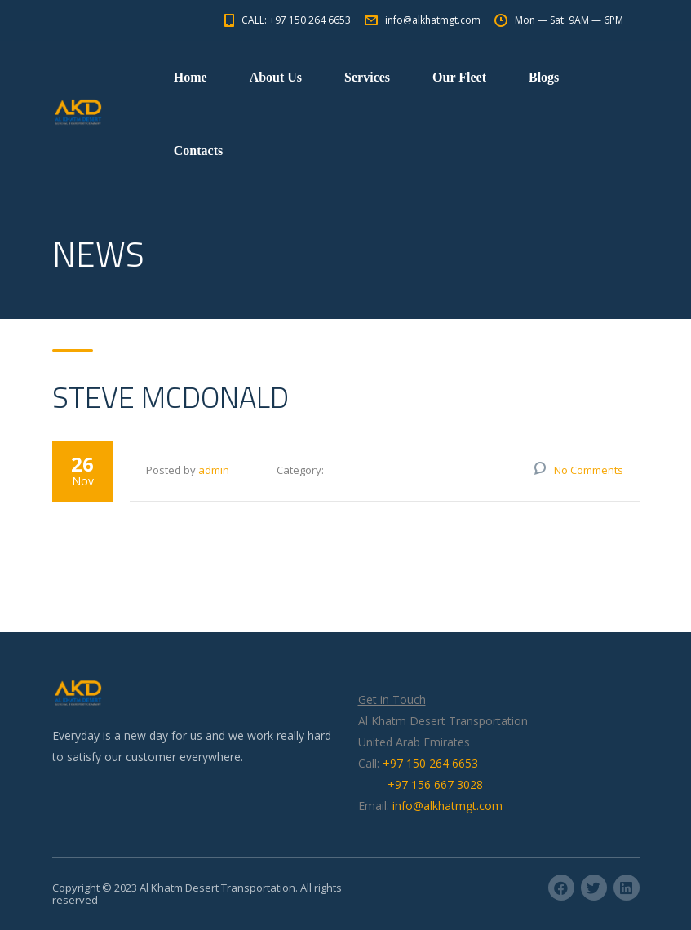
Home (190, 77)
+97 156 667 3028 (435, 784)
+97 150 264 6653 (430, 763)
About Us (276, 77)
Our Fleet (459, 77)
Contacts (198, 150)
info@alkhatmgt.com (447, 805)
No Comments (588, 470)
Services (367, 77)
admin (213, 470)
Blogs (544, 77)
